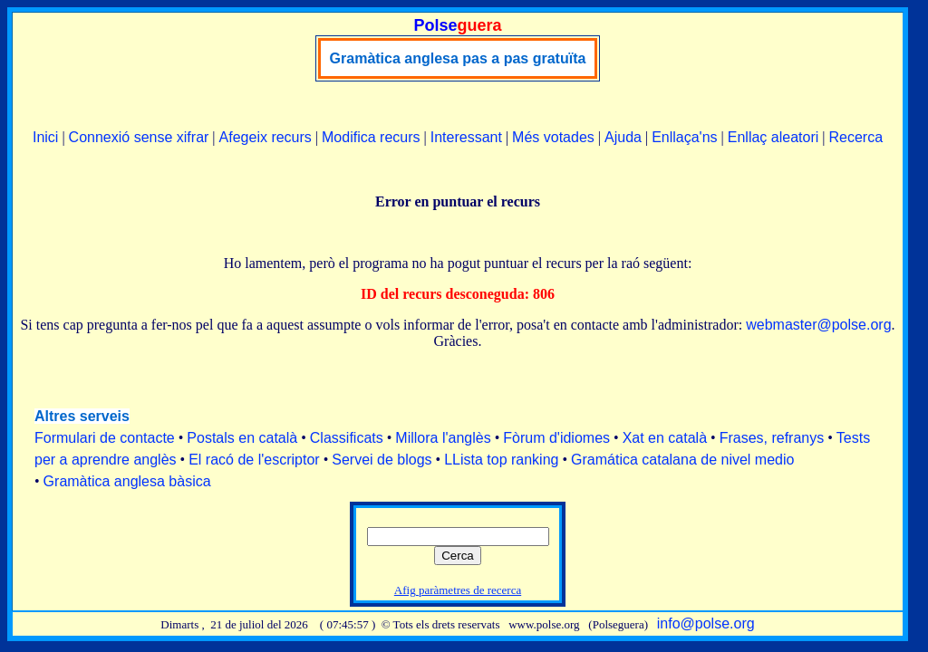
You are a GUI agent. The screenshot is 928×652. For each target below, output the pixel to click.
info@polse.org (706, 623)
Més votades (553, 137)
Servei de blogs (381, 459)
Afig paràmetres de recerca (457, 590)
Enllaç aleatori (773, 137)
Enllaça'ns (684, 137)
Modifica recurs (371, 137)
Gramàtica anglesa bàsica (127, 481)
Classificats (346, 438)
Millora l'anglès (442, 438)
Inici (45, 137)
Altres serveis (82, 416)
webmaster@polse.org (818, 324)
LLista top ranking (501, 459)
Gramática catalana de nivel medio (682, 459)
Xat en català (665, 438)
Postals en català (242, 438)
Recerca (855, 137)
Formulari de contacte (104, 438)
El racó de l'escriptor (253, 459)
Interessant (466, 137)
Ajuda (623, 137)
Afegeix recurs (265, 137)
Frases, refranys (772, 438)
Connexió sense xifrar (139, 137)
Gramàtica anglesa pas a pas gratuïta (458, 58)
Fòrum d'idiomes (556, 438)
